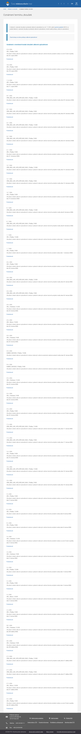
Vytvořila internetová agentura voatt (66, 732)
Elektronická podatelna (37, 718)
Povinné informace (44, 722)
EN (72, 3)
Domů (4, 9)
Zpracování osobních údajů (36, 732)
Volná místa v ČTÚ (32, 722)
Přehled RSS (69, 718)
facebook (58, 3)
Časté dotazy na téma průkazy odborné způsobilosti (23, 37)
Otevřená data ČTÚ (70, 722)
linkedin (64, 3)
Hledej (68, 3)
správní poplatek (59, 27)
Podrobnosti (10, 59)
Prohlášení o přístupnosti (56, 722)
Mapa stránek (49, 732)
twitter (61, 3)
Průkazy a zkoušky (12, 9)
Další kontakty (54, 718)
